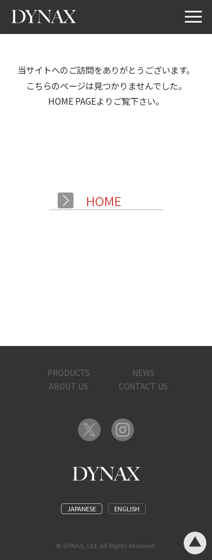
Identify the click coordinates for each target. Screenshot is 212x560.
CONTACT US (143, 386)
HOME (104, 200)
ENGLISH (127, 508)
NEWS (143, 372)
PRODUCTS (68, 372)
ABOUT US (68, 386)
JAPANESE (81, 508)
